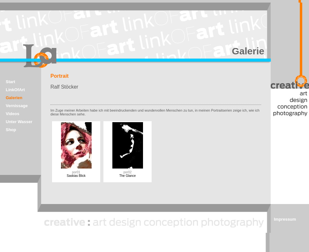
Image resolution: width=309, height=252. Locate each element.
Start (10, 81)
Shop (11, 129)
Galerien (14, 97)
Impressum (285, 219)
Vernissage (17, 105)
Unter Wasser (19, 121)
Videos (12, 113)
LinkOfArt (15, 89)
